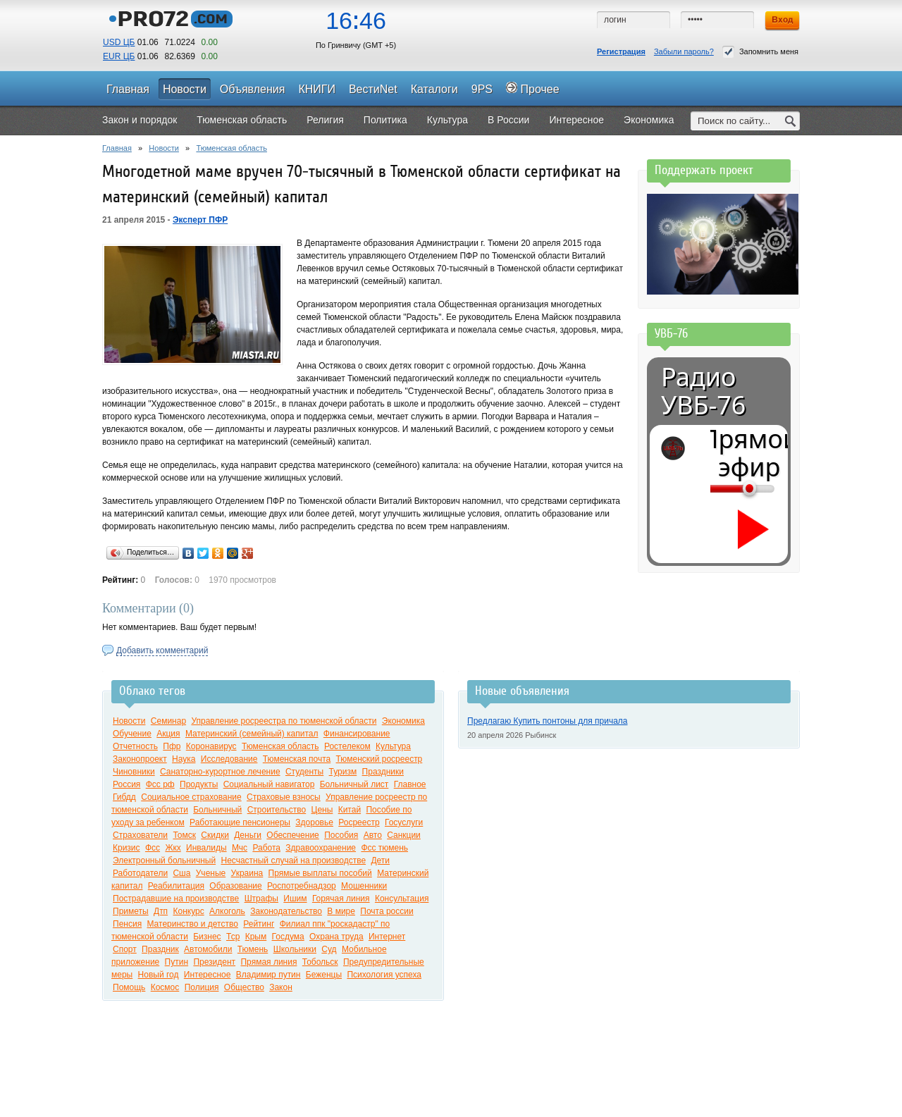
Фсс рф (160, 784)
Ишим (295, 898)
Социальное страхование (191, 797)
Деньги (247, 835)
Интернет (387, 937)
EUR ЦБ (119, 56)
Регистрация (621, 51)
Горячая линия (341, 898)
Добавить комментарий (162, 650)
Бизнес (207, 937)
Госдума (288, 937)
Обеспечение (292, 835)
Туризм (343, 772)
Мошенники (364, 886)
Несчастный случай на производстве (293, 860)
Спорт (125, 949)
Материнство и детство (192, 924)
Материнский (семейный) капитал (252, 734)
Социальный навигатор (269, 784)
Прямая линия (268, 962)
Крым (256, 937)
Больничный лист (354, 784)
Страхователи (140, 835)
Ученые (211, 873)
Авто (373, 835)
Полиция (202, 987)
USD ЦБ (119, 42)
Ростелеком (347, 746)
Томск (184, 835)
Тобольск (320, 962)
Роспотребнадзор (301, 886)
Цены (322, 810)
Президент (214, 962)
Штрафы (261, 898)
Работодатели (140, 873)
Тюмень (252, 949)
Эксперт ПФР (200, 220)
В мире (341, 911)
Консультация (401, 898)
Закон (280, 987)
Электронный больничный (164, 860)
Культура (393, 746)
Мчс (239, 848)
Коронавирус (211, 746)
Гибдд (124, 797)
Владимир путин (268, 975)
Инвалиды (206, 848)
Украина (247, 873)
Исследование (229, 759)
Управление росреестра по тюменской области (283, 721)
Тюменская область (231, 148)
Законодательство (286, 911)
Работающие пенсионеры (240, 822)
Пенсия (127, 924)
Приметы (131, 911)
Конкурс (188, 911)
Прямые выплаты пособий (320, 873)
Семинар (168, 721)
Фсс (152, 848)
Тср (233, 937)
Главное (410, 784)
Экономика (403, 721)
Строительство (277, 810)
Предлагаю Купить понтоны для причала (547, 721)
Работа (266, 848)
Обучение (132, 734)
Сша (181, 873)
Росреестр (358, 822)
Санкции (404, 835)
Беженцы (324, 975)
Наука (183, 759)
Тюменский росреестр (379, 759)
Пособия (341, 835)
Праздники (383, 772)
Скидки (215, 835)
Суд (328, 949)
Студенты (304, 772)
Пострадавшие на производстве (176, 898)
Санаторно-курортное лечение (220, 772)
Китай (349, 810)
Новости (164, 148)
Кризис (126, 848)
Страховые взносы (284, 797)
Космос (165, 987)
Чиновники (134, 772)
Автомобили (208, 949)
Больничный (217, 810)
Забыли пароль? (684, 51)
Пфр (171, 746)
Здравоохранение (320, 848)
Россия (126, 784)
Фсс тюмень (384, 848)
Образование (235, 886)
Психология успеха (384, 975)
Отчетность (135, 746)
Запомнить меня (760, 52)
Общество (244, 987)
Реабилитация (176, 886)
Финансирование (356, 734)
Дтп (161, 911)
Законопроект (140, 759)
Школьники (294, 949)
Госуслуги (404, 822)
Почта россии (386, 911)
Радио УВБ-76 (703, 391)
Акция (168, 734)
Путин (176, 962)
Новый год (158, 975)
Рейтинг (258, 924)
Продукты (199, 784)
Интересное (207, 975)
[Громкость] (718, 488)
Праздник (160, 949)
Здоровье (314, 822)
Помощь (129, 987)
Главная (117, 148)
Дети (380, 860)
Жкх (172, 848)
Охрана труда (336, 937)
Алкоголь (227, 911)
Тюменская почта (296, 759)
